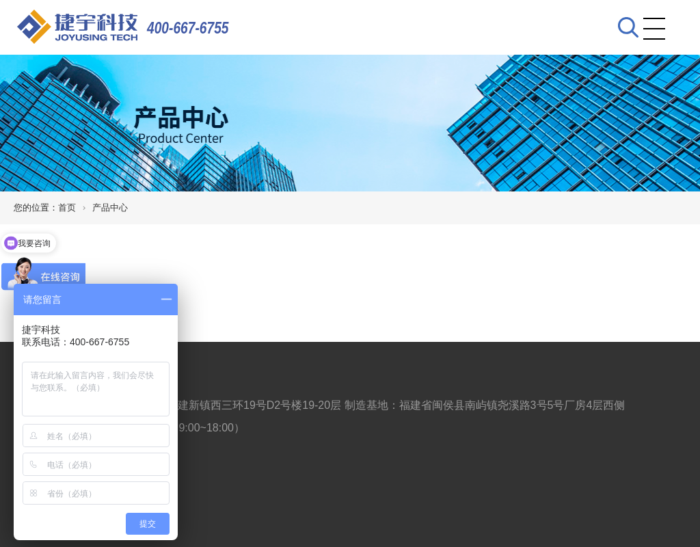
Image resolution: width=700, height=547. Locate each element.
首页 (67, 207)
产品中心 (110, 207)
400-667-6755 (188, 27)
